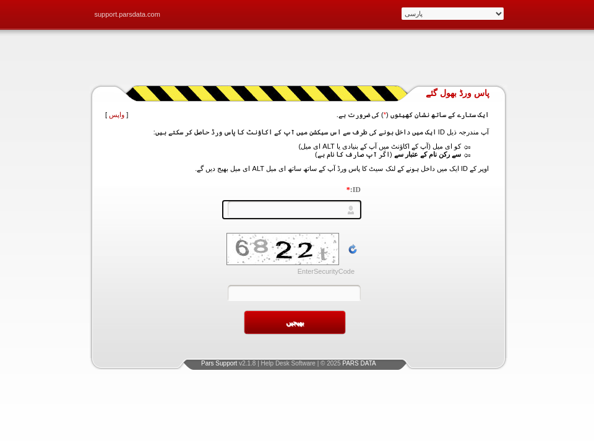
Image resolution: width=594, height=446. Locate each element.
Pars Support (219, 363)
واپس (116, 114)
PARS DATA (359, 363)
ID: (353, 189)
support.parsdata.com (127, 14)
